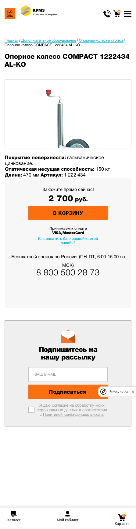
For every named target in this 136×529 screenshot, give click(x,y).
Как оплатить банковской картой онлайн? (68, 240)
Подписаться (67, 392)
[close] (133, 391)
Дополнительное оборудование (48, 40)
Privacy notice (118, 391)
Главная (11, 40)
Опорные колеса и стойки (101, 40)
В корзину (68, 213)
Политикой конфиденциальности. (73, 414)
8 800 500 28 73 (68, 272)
